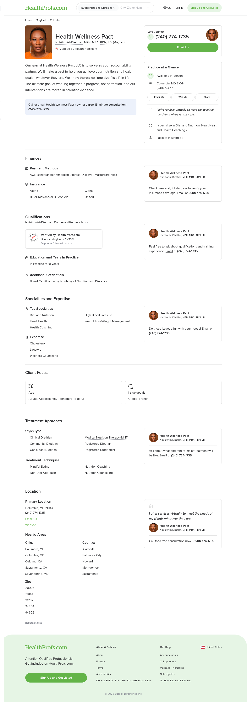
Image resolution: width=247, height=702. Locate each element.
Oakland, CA (33, 561)
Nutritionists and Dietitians (96, 7)
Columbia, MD (34, 555)
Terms (99, 667)
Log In (179, 7)
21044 (29, 594)
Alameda (88, 549)
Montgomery (91, 568)
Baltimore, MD (34, 549)
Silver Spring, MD (36, 574)
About (99, 655)
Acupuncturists (169, 655)
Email (41, 105)
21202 (29, 600)
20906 (29, 588)
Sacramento (90, 574)
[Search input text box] (131, 8)
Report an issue (33, 622)
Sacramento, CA (36, 568)
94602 (29, 612)
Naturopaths (167, 674)
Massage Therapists (172, 667)
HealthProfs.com (46, 8)
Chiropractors (168, 661)
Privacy (100, 661)
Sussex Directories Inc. (128, 693)
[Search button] (148, 8)
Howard (87, 561)
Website (30, 525)
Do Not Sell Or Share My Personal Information (123, 680)
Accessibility (103, 674)
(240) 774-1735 (38, 109)
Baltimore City (92, 555)
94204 (29, 606)
